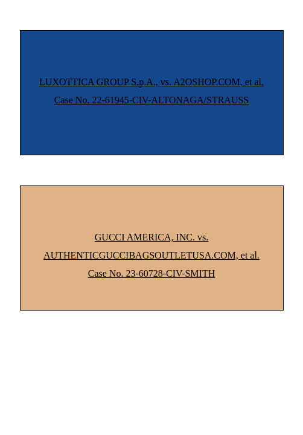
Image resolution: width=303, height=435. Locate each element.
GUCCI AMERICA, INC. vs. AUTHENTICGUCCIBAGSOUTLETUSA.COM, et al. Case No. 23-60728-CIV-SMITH (151, 255)
